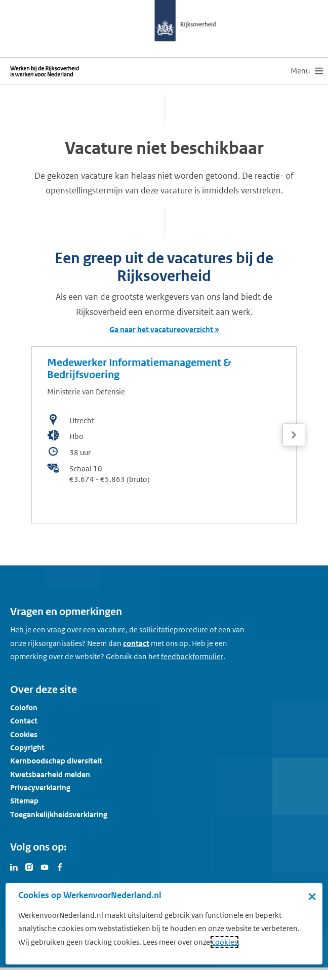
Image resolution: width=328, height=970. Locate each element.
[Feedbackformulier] (192, 656)
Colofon (23, 707)
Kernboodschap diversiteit (56, 760)
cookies (224, 942)
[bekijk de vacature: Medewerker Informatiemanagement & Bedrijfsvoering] (164, 434)
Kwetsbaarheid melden (50, 774)
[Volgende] (293, 435)
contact (136, 643)
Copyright (27, 747)
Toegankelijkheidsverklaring (58, 814)
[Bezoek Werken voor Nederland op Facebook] (59, 866)
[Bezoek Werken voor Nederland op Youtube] (44, 866)
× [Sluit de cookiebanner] (312, 896)
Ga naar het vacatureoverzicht (161, 329)
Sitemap (24, 800)
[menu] (306, 71)
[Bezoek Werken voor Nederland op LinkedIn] (14, 866)
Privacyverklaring (40, 787)
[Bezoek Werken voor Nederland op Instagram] (29, 866)
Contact (23, 720)
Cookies (23, 734)
